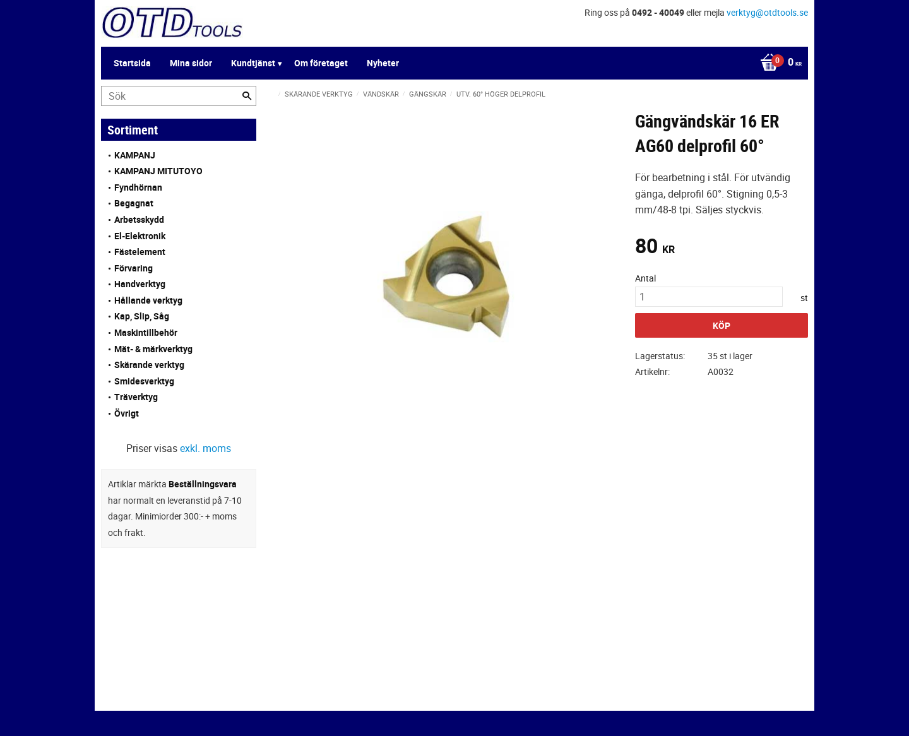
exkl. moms (205, 448)
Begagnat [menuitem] (133, 203)
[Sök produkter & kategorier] (178, 96)
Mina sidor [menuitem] (191, 63)
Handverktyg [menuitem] (139, 284)
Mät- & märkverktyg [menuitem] (153, 349)
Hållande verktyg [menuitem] (148, 300)
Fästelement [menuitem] (139, 252)
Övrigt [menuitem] (126, 413)
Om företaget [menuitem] (321, 63)
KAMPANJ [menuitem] (134, 155)
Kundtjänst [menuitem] (253, 63)
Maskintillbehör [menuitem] (145, 332)
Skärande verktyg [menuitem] (149, 365)
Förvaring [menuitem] (133, 268)
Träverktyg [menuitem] (136, 397)
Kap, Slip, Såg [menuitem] (141, 316)
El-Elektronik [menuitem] (139, 236)
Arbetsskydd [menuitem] (139, 219)
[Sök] (246, 95)
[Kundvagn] (778, 63)
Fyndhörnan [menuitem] (138, 187)
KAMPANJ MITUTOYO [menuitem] (158, 171)
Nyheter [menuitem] (383, 63)
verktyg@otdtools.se (767, 12)
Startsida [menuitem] (132, 63)
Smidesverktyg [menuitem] (144, 381)
